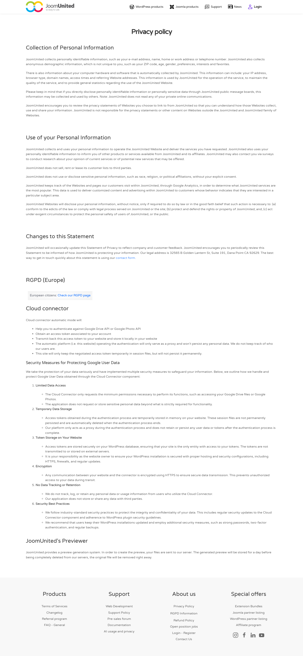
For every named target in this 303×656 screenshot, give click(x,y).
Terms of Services (54, 606)
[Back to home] (50, 7)
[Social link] (235, 635)
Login (255, 6)
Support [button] (213, 6)
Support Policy (119, 613)
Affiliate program (248, 625)
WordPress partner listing (248, 619)
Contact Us (184, 639)
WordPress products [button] (146, 6)
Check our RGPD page (74, 295)
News (235, 6)
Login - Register (184, 633)
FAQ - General (54, 625)
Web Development (119, 606)
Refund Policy (184, 620)
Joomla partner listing (249, 613)
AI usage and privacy (119, 631)
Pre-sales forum (119, 619)
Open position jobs (184, 627)
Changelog (54, 613)
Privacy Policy (184, 606)
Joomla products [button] (183, 6)
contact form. (126, 258)
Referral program (54, 619)
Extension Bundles (248, 606)
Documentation (119, 625)
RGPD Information (183, 613)
